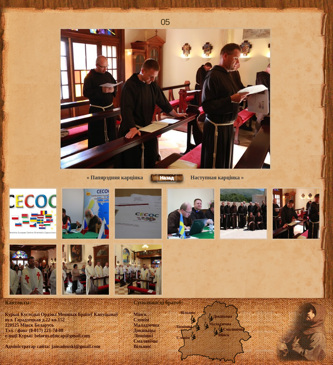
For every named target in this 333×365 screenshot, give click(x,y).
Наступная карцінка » (217, 177)
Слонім (183, 337)
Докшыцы (222, 316)
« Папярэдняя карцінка (115, 177)
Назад (167, 177)
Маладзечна (220, 324)
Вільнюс (188, 312)
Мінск (223, 335)
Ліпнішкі (183, 326)
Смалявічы (233, 329)
